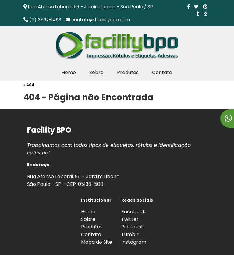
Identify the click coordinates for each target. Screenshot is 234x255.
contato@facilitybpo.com (100, 19)
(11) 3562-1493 (45, 19)
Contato (162, 72)
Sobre (96, 72)
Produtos (128, 72)
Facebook (133, 211)
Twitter (130, 219)
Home (69, 72)
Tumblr (130, 234)
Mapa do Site (96, 242)
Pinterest (132, 226)
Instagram (133, 242)
